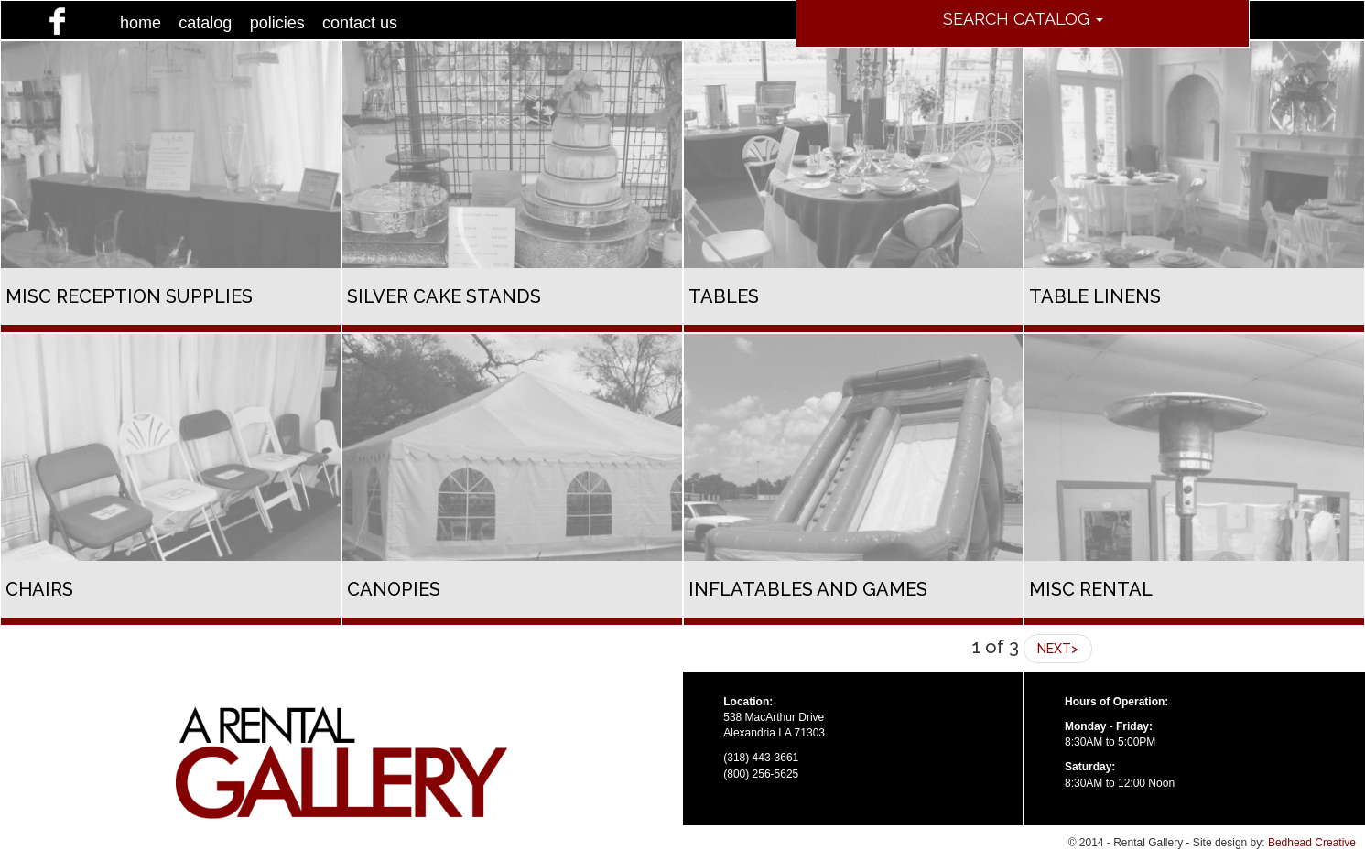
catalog (205, 23)
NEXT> (1057, 648)
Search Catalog (1023, 18)
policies (277, 23)
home (140, 23)
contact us (359, 23)
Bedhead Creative (1312, 842)
